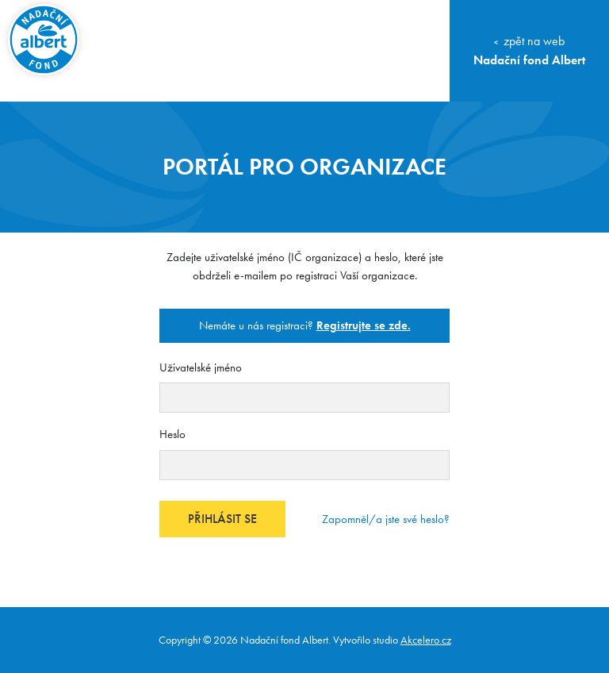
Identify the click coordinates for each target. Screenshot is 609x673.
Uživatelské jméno (200, 367)
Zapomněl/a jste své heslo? (386, 519)
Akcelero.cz (425, 640)
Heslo (172, 434)
